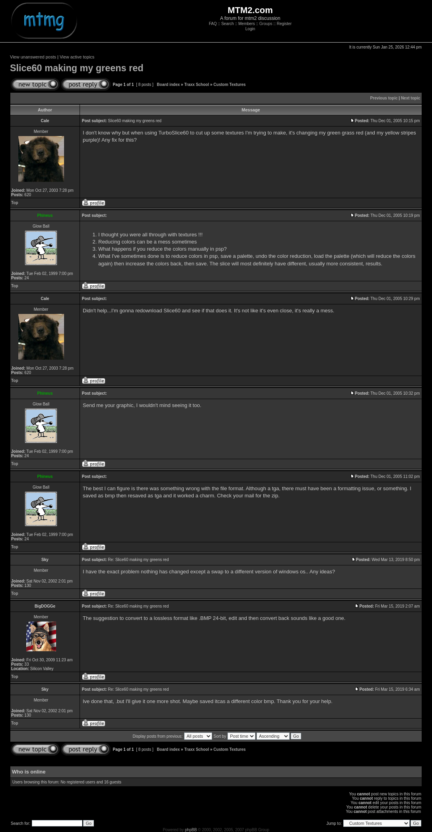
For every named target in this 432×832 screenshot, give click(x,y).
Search (227, 23)
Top (14, 203)
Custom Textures (230, 84)
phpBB (191, 830)
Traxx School (196, 84)
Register (284, 23)
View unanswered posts (33, 57)
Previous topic (384, 98)
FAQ (213, 23)
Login (250, 29)
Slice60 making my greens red (76, 68)
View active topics (77, 57)
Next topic (410, 98)
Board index (168, 84)
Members (246, 23)
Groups (265, 23)
